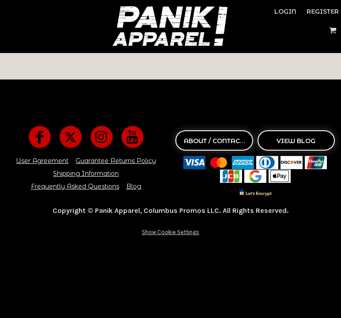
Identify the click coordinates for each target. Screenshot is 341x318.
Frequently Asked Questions (75, 186)
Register (323, 11)
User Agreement (42, 161)
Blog (133, 186)
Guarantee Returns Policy (116, 161)
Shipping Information (86, 174)
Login (285, 11)
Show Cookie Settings (170, 232)
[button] (333, 30)
